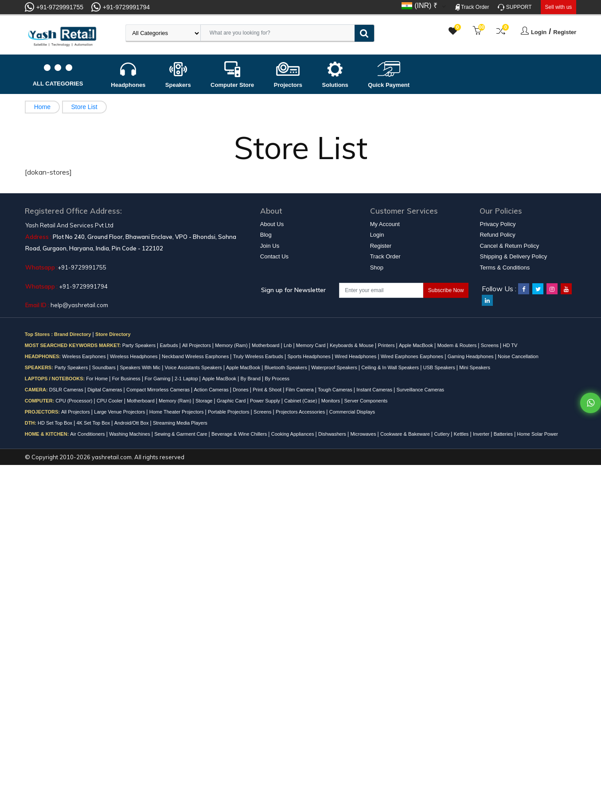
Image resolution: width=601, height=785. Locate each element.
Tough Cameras (336, 389)
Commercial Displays (352, 411)
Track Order (472, 7)
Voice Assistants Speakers (194, 367)
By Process (277, 378)
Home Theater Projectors (177, 411)
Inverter (482, 434)
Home (42, 106)
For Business (127, 378)
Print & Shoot (268, 389)
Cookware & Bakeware (405, 434)
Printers (387, 345)
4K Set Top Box (94, 423)
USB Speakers (440, 367)
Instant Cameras (375, 389)
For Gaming (158, 378)
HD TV (510, 345)
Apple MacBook (416, 345)
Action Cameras (212, 389)
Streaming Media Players (180, 423)
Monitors (331, 400)
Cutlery (442, 434)
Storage (204, 400)
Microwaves (363, 434)
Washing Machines (130, 434)
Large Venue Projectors (120, 411)
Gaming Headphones (471, 356)
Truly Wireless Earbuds (259, 356)
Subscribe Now (446, 290)
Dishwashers (332, 434)
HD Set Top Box (56, 423)
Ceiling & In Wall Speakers (390, 367)
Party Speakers (139, 345)
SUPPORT (514, 7)
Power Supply (265, 400)
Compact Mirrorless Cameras (158, 389)
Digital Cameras (105, 389)
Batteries (504, 434)
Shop (376, 267)
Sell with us (558, 7)
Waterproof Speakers (335, 367)
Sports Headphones (309, 356)
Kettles (462, 434)
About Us (272, 224)
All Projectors (197, 345)
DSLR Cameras (67, 389)
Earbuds (169, 345)
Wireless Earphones (84, 356)
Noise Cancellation (518, 356)
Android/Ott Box (132, 423)
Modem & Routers (457, 345)
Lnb (288, 345)
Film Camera (300, 389)
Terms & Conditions (505, 267)
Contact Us (274, 256)
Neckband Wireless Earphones (196, 356)
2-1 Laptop (187, 378)
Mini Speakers (474, 367)
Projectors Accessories (301, 411)
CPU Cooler (110, 400)
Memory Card (311, 345)
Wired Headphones (356, 356)
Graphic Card (232, 400)
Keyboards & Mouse (352, 345)
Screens (490, 345)
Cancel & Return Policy (509, 245)
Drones (241, 389)
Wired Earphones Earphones (413, 356)
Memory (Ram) (232, 345)
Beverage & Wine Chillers (239, 434)
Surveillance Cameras (420, 389)
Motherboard (266, 345)
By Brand (251, 378)
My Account (385, 224)
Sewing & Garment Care (181, 434)
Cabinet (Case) (301, 400)
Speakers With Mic (141, 367)
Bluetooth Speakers (286, 367)
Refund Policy (497, 234)
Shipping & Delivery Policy (513, 256)
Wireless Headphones (134, 356)
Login (538, 32)
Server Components (366, 400)
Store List (84, 106)
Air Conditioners (88, 434)
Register (564, 32)
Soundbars (104, 367)
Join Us (269, 245)
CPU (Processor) (74, 400)
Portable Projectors (229, 411)
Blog (266, 234)
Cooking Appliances (293, 434)
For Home (97, 378)
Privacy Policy (497, 224)
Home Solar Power (537, 434)
